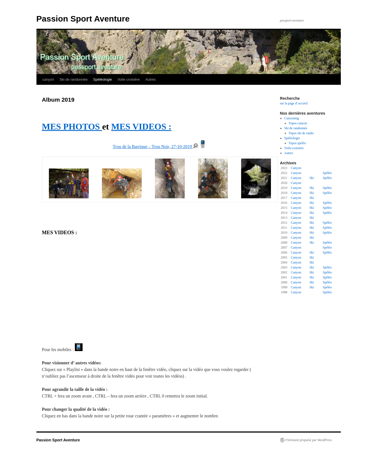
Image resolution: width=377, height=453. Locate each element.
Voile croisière (128, 79)
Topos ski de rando (301, 133)
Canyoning (291, 118)
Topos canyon (298, 123)
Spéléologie (102, 79)
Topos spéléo (297, 143)
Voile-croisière (294, 148)
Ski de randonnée (73, 79)
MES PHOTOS (72, 126)
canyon (48, 79)
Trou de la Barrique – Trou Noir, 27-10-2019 (152, 146)
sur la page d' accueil (294, 103)
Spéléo (327, 173)
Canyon (296, 168)
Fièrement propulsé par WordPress (309, 440)
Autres (150, 79)
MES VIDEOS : (141, 126)
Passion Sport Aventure (83, 18)
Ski (311, 178)
